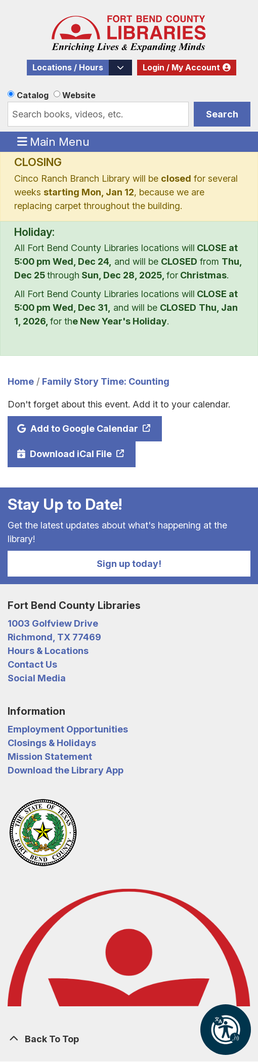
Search (222, 114)
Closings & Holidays (52, 743)
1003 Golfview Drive (53, 623)
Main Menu (53, 141)
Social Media (37, 678)
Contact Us (32, 664)
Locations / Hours (67, 67)
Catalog (33, 95)
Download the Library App (65, 770)
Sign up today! (129, 563)
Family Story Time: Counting (105, 381)
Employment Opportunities (68, 729)
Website (79, 95)
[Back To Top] (129, 1039)
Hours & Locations (48, 650)
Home (21, 381)
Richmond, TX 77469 (54, 637)
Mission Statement (50, 756)
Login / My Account (181, 67)
